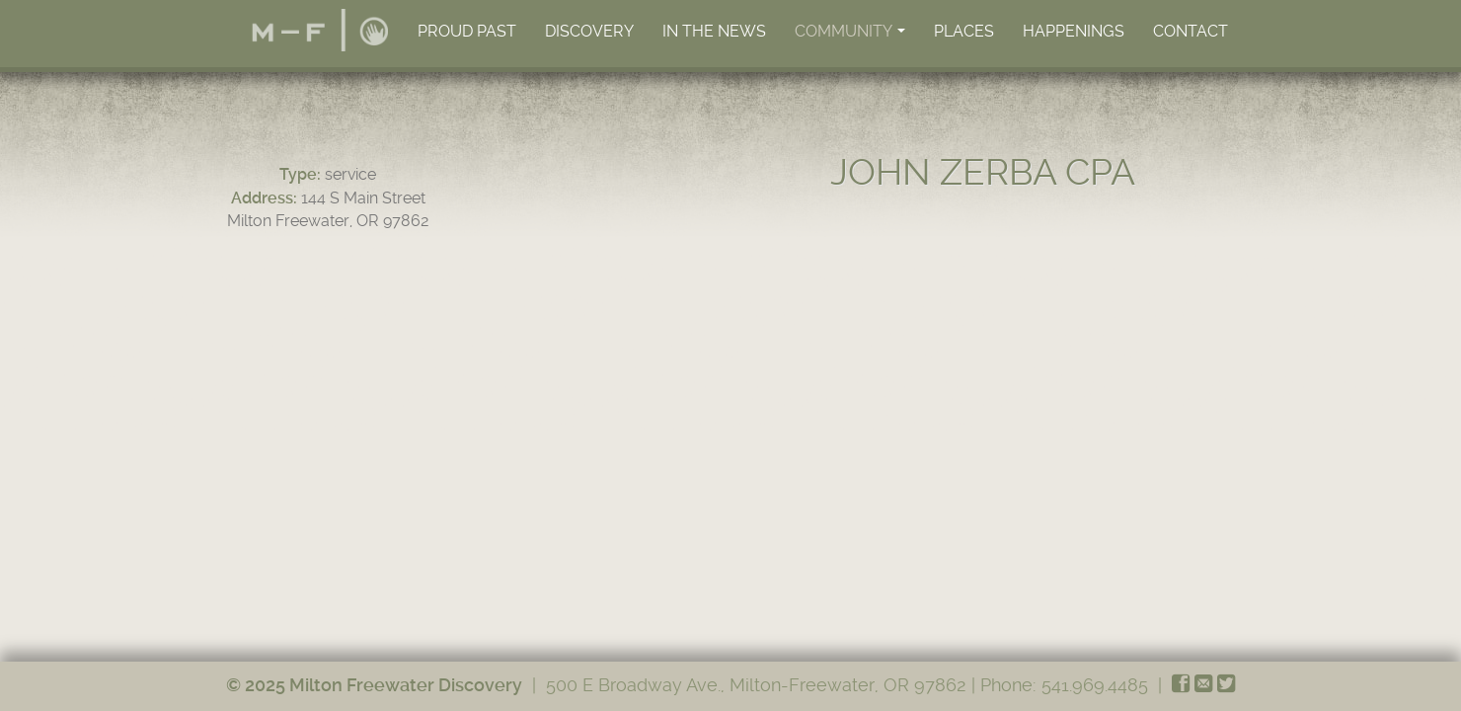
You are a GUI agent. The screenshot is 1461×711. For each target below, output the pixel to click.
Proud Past (467, 31)
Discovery (589, 31)
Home (320, 30)
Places (964, 31)
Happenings (1073, 31)
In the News (714, 31)
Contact (1190, 31)
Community (851, 36)
